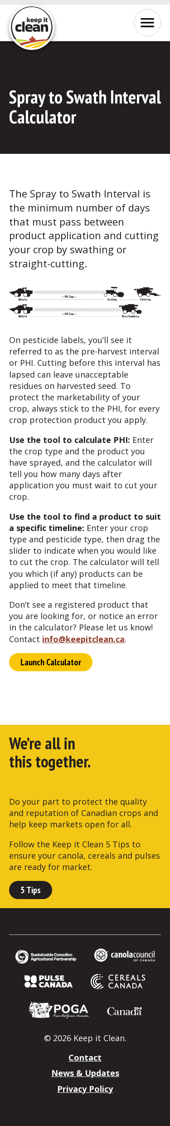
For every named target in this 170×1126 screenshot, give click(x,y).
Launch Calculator (50, 662)
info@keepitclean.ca (83, 639)
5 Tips (30, 890)
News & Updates (85, 1072)
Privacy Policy (85, 1088)
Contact (85, 1057)
